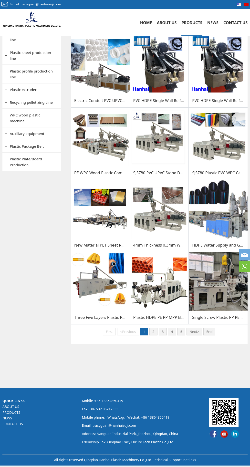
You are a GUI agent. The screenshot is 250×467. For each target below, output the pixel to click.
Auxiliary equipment (27, 169)
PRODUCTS (191, 22)
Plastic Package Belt (27, 182)
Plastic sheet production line (30, 91)
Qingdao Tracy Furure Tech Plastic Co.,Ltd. (140, 443)
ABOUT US (167, 22)
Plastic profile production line (31, 110)
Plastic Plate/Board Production (26, 198)
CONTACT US (235, 22)
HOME (146, 22)
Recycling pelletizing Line (31, 138)
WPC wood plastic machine (25, 154)
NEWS (213, 22)
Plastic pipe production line (29, 73)
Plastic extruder (23, 125)
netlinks (189, 461)
